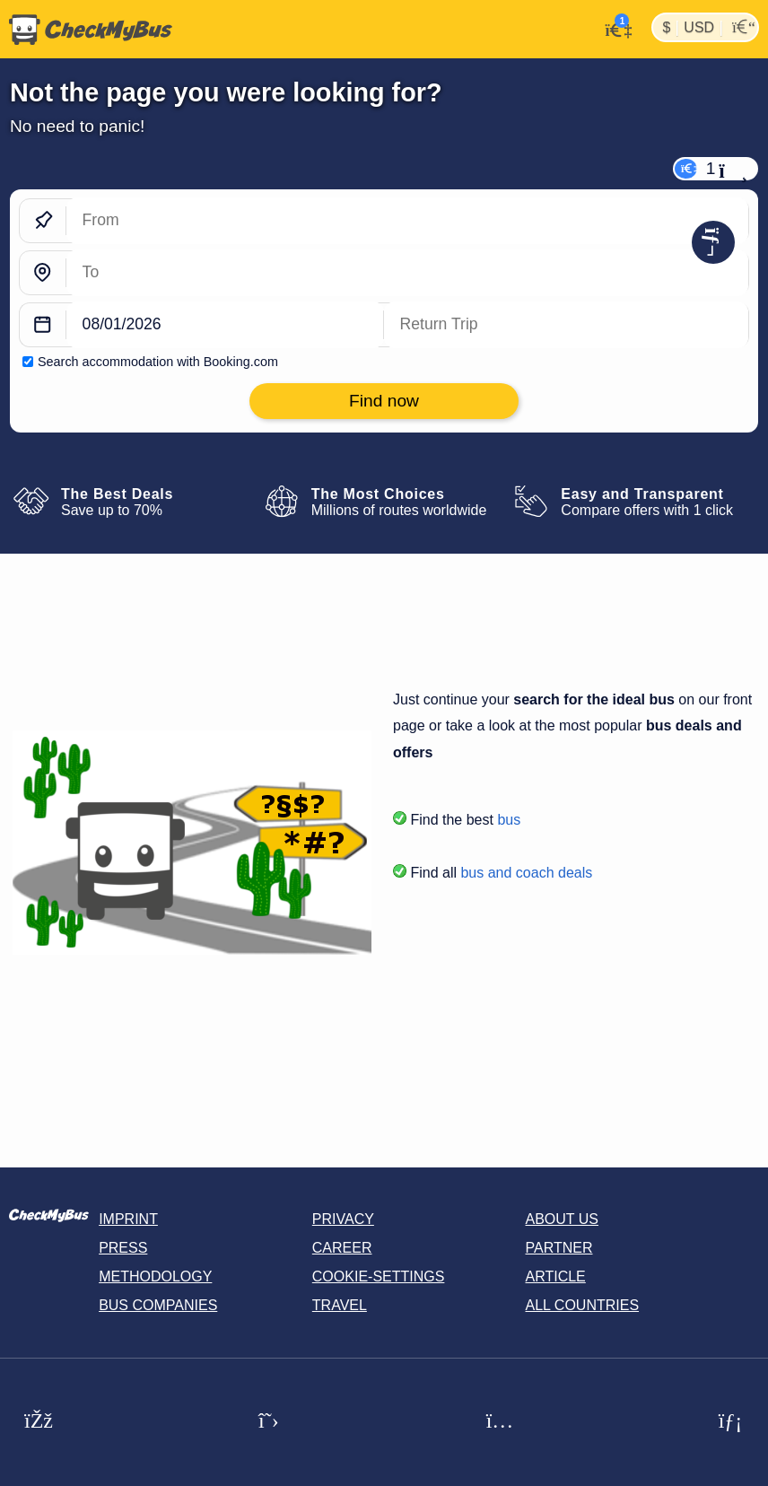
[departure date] (225, 325)
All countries (583, 1305)
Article (556, 1276)
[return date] (566, 325)
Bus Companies (158, 1305)
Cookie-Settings (378, 1276)
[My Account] (613, 28)
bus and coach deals (526, 872)
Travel (339, 1305)
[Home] (86, 29)
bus (508, 819)
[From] (407, 221)
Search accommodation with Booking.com (158, 361)
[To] (407, 273)
